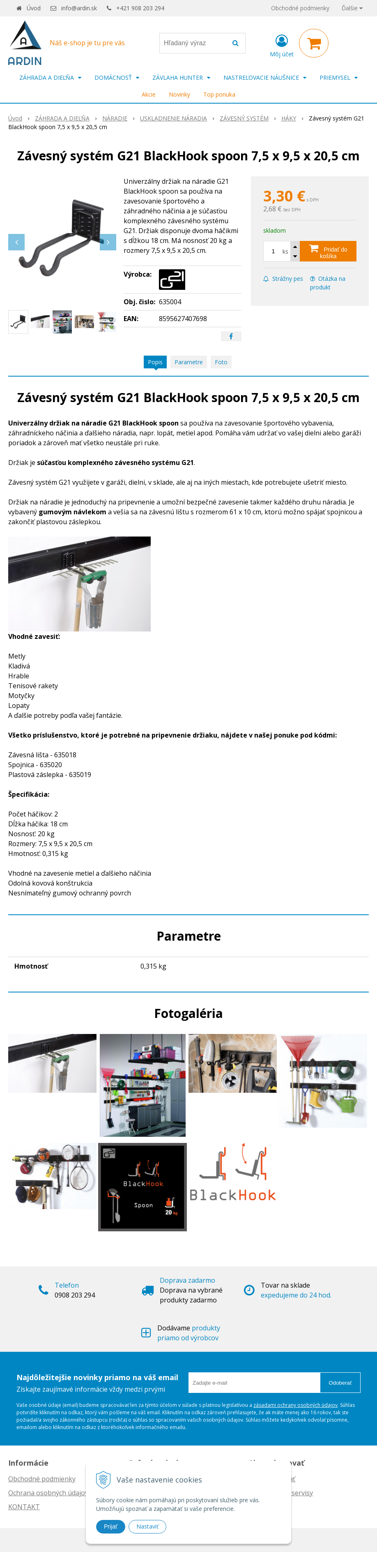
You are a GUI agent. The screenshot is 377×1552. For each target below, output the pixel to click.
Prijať (110, 1526)
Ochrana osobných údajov (48, 1492)
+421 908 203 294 (140, 8)
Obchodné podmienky (300, 8)
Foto (221, 362)
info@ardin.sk (79, 8)
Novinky (179, 94)
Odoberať (340, 1383)
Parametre (189, 362)
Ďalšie (352, 8)
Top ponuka (219, 94)
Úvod (34, 8)
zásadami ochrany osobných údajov (295, 1405)
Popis (155, 362)
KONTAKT (24, 1506)
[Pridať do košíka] (328, 251)
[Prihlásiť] (282, 44)
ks (285, 251)
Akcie (149, 94)
